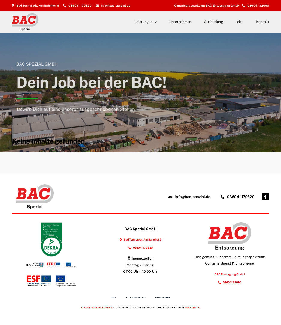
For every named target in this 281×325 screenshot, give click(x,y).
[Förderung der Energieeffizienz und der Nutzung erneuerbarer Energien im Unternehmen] (51, 258)
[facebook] (265, 196)
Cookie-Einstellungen (97, 307)
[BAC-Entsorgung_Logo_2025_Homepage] (229, 224)
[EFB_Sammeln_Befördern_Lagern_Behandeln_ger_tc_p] (51, 224)
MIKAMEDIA (192, 307)
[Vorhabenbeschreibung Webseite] (51, 274)
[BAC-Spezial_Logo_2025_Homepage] (25, 15)
